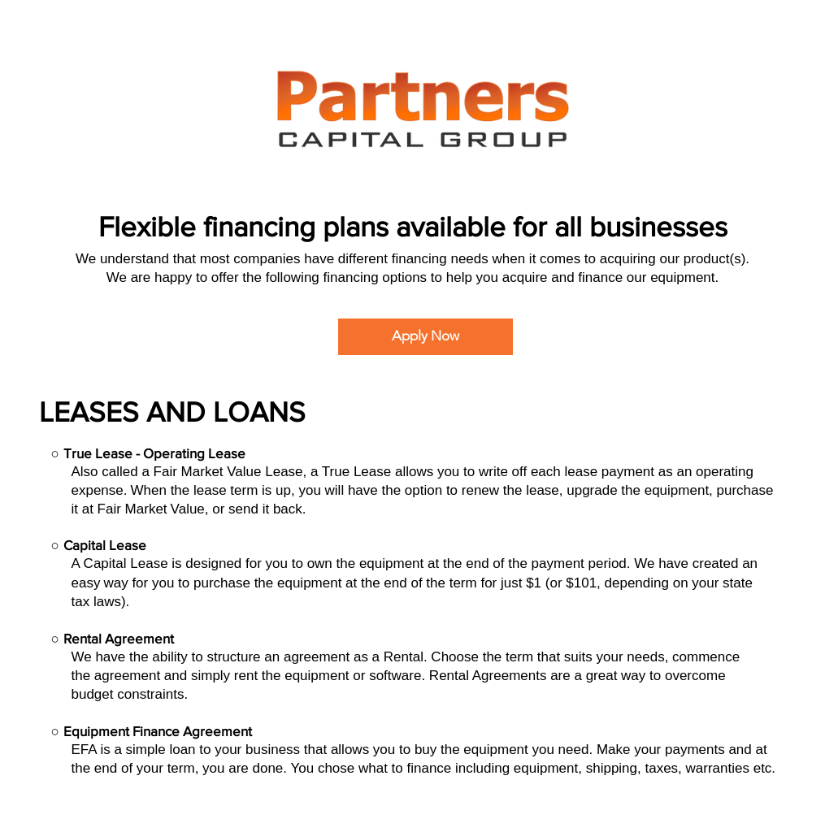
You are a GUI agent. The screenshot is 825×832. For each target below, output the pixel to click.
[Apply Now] (425, 336)
